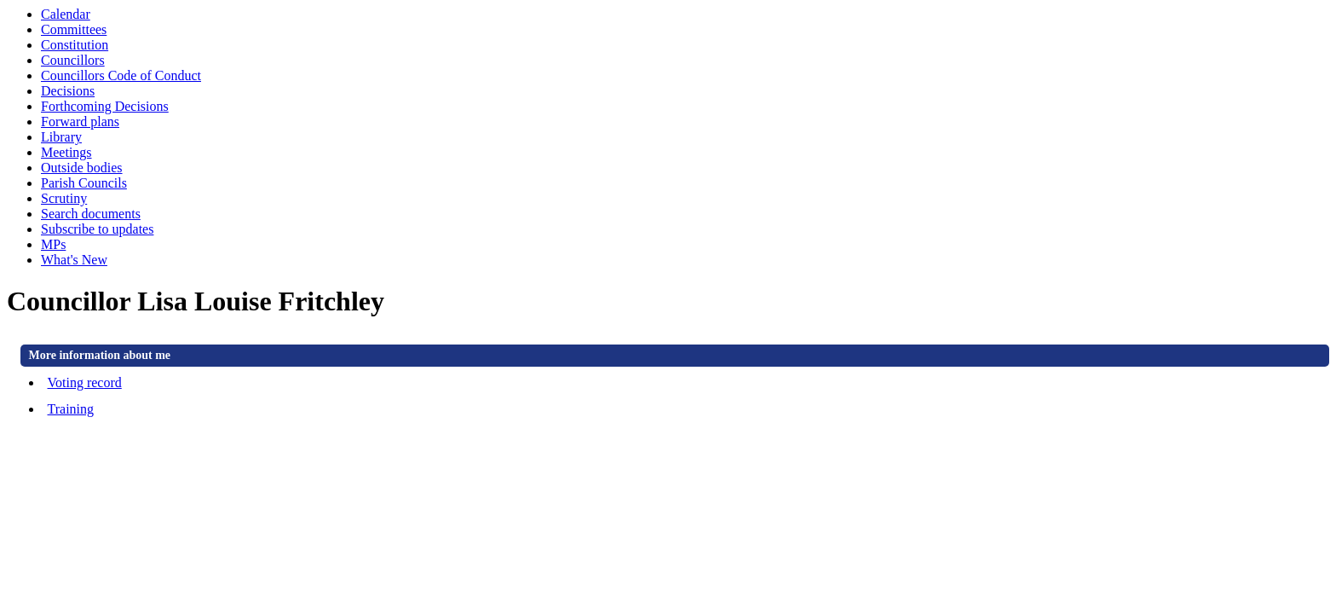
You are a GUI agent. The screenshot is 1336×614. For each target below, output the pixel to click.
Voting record (85, 382)
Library (61, 137)
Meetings (66, 152)
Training (71, 409)
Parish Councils (84, 183)
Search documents (91, 213)
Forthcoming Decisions (105, 106)
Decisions (68, 91)
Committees (74, 29)
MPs (53, 244)
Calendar (65, 14)
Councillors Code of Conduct (121, 75)
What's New (74, 259)
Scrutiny (64, 198)
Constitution (74, 45)
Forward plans (80, 121)
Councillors (73, 60)
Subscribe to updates (97, 229)
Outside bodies (82, 167)
